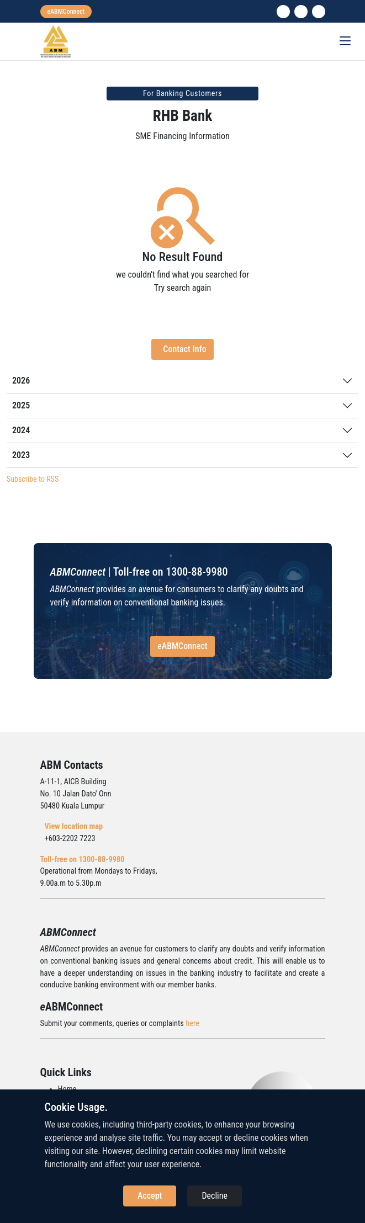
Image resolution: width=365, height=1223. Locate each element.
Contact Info (184, 349)
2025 (21, 405)
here (192, 1023)
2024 (21, 430)
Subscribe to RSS (33, 479)
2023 (21, 455)
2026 (21, 380)
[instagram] (301, 11)
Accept (149, 1195)
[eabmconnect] (66, 11)
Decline (215, 1195)
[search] (318, 11)
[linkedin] (283, 11)
